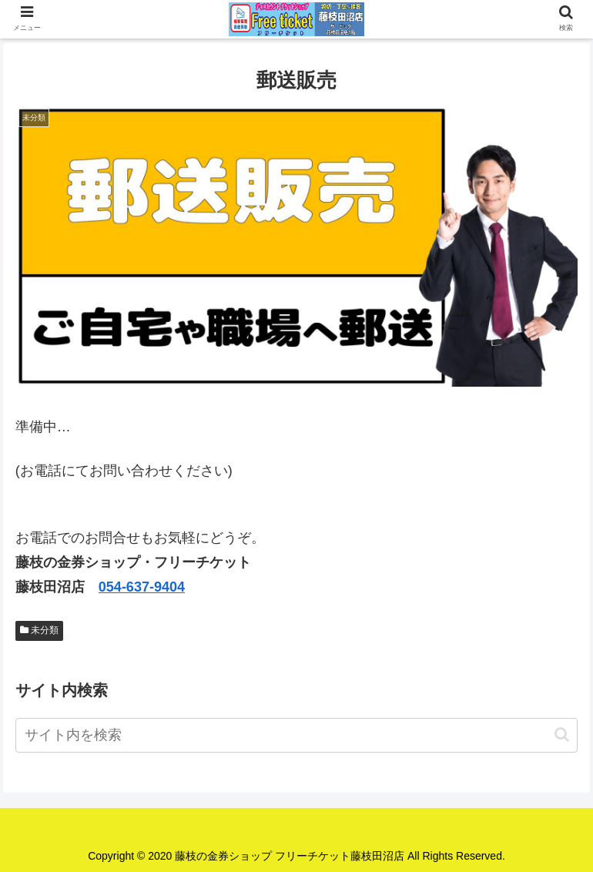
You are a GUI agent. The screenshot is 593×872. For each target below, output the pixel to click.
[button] (561, 734)
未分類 (39, 630)
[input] (296, 735)
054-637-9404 (142, 587)
